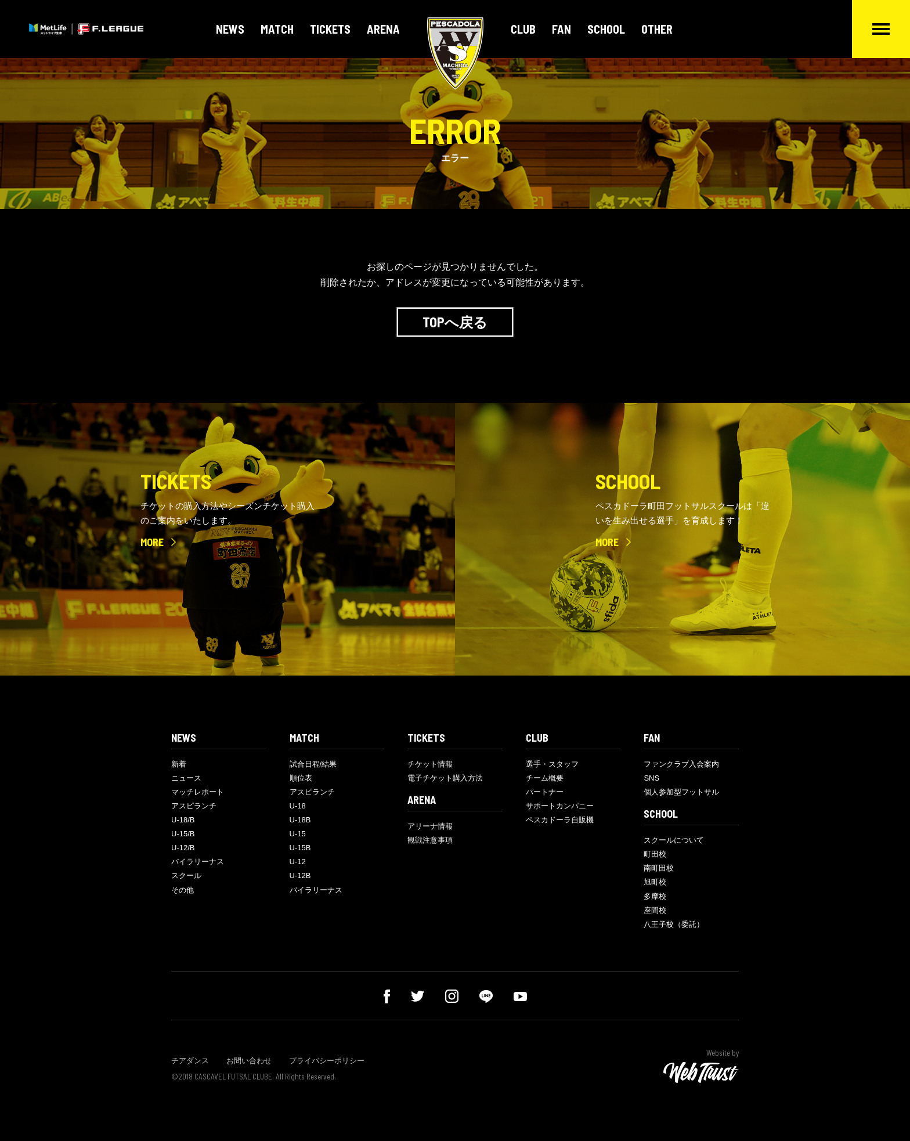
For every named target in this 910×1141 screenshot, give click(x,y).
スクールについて (674, 840)
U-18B (300, 819)
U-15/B (182, 833)
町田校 (655, 854)
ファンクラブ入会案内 (681, 764)
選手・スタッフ (552, 764)
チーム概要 (545, 778)
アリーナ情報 (430, 826)
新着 (178, 764)
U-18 (298, 805)
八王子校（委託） (674, 924)
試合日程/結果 (313, 764)
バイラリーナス (197, 861)
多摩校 (655, 896)
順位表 (301, 778)
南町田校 (659, 868)
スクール (186, 875)
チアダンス (190, 1060)
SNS (651, 778)
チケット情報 (430, 764)
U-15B (300, 847)
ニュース (186, 778)
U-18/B (182, 819)
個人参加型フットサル (681, 792)
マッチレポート (197, 792)
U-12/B (182, 847)
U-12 (298, 861)
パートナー (545, 792)
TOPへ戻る (455, 321)
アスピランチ (193, 805)
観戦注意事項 (430, 840)
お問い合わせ (249, 1060)
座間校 (655, 910)
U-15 (298, 833)
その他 (182, 890)
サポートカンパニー (560, 805)
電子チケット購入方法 (445, 778)
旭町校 (655, 882)
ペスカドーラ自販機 (560, 819)
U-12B (300, 875)
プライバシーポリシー (326, 1060)
